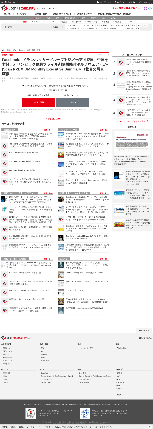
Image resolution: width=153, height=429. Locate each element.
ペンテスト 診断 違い (109, 28)
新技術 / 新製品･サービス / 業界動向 (114, 14)
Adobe (43, 357)
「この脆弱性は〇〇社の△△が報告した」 (82, 28)
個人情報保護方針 (94, 404)
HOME (7, 14)
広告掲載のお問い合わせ (52, 404)
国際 (117, 344)
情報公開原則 (92, 22)
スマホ (129, 22)
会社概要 (64, 404)
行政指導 (119, 25)
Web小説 (119, 369)
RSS (52, 22)
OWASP (5, 382)
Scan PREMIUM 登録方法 (126, 8)
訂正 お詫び (76, 22)
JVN (48, 18)
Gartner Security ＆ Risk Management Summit (57, 376)
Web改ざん (6, 364)
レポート (4, 369)
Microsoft (44, 354)
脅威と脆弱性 (44, 344)
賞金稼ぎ (104, 25)
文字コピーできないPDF (129, 28)
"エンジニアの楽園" (86, 25)
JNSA (5, 376)
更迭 (127, 25)
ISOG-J (5, 379)
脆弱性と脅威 (9, 130)
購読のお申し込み (145, 338)
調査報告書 (6, 373)
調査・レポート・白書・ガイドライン (19, 193)
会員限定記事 (6, 344)
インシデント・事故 (68, 130)
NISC (83, 18)
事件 (79, 344)
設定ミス (6, 354)
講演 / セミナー (84, 14)
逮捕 (145, 25)
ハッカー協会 (71, 25)
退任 (133, 25)
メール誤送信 (7, 357)
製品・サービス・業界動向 (15, 259)
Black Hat (44, 373)
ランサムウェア (8, 361)
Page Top (143, 330)
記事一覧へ (48, 130)
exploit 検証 (45, 361)
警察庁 (94, 18)
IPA (57, 18)
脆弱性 (38, 18)
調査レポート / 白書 (62, 14)
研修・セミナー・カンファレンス (74, 193)
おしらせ (64, 259)
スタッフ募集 (123, 404)
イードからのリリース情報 (110, 404)
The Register (121, 348)
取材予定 (105, 22)
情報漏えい (6, 348)
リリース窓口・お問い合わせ (33, 404)
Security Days (46, 382)
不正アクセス (7, 351)
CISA (113, 18)
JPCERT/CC (70, 18)
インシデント (22, 14)
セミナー (42, 369)
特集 (79, 369)
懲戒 (139, 25)
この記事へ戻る (55, 119)
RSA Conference (47, 379)
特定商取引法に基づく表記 (78, 404)
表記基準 (118, 22)
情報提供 (63, 22)
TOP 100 (35, 22)
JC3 (104, 18)
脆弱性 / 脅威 (41, 14)
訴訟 (112, 25)
